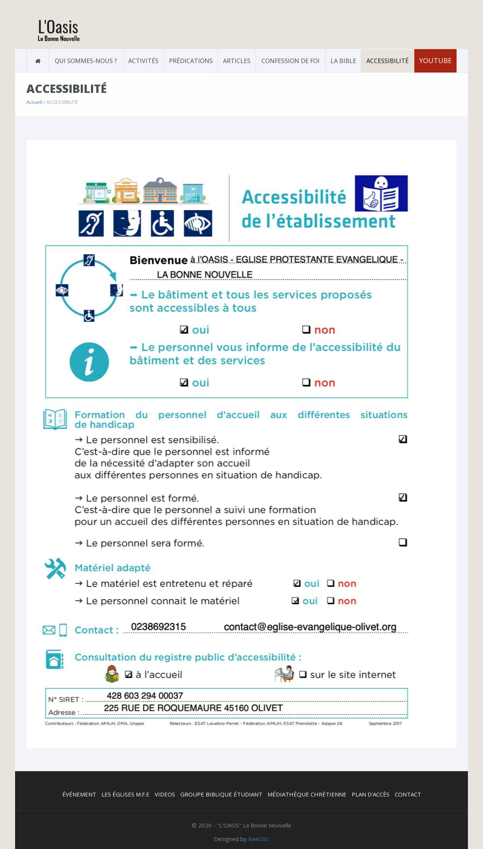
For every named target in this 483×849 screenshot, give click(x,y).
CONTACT (408, 794)
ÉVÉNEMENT (79, 794)
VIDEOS (165, 794)
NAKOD (258, 839)
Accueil (34, 101)
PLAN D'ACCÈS (370, 794)
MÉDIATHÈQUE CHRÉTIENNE (307, 794)
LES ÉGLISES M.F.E (125, 794)
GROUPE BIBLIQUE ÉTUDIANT (221, 794)
